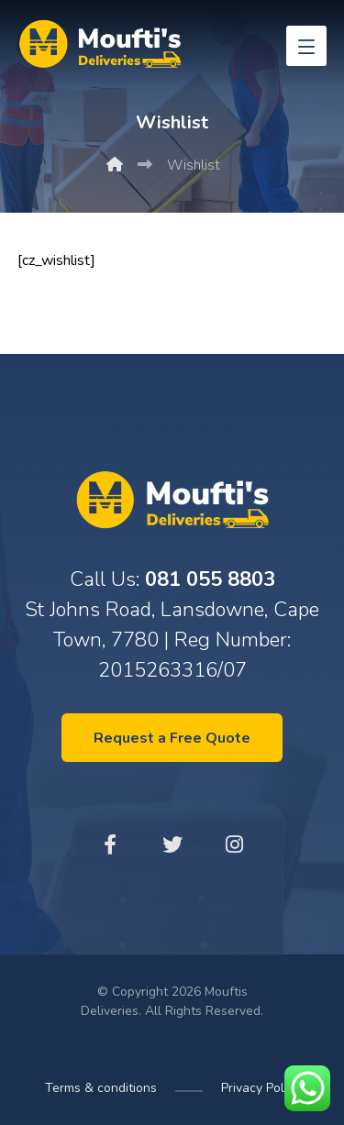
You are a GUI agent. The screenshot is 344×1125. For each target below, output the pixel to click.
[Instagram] (234, 844)
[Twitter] (172, 844)
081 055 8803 (210, 579)
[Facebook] (110, 844)
